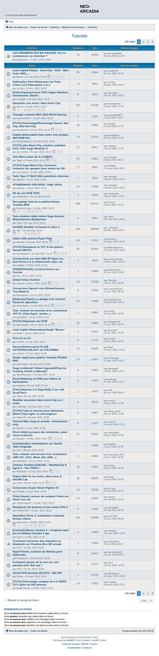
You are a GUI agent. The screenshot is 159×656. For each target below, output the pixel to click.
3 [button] (148, 42)
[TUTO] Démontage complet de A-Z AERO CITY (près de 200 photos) (39, 583)
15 (44, 525)
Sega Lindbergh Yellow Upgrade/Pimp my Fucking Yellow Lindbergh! (39, 370)
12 (38, 109)
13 (43, 109)
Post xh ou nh (22, 338)
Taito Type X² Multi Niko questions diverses (41, 176)
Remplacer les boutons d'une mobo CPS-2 (40, 507)
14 (39, 525)
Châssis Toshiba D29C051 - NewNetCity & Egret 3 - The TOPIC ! (40, 466)
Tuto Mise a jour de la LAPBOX (32, 156)
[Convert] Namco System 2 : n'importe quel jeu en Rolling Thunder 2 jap (41, 532)
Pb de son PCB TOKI (26, 193)
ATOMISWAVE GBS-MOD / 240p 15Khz (37, 184)
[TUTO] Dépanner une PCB (30, 321)
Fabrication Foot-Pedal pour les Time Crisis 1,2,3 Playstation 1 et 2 (37, 83)
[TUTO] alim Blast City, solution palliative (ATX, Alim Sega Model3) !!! (39, 147)
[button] (153, 41)
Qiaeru (94, 644)
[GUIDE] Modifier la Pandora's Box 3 (36, 227)
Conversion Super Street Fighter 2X (36, 487)
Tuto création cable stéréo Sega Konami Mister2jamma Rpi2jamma (38, 218)
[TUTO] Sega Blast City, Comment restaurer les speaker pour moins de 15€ (39, 167)
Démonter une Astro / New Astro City (36, 103)
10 (29, 109)
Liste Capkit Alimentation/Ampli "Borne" (39, 329)
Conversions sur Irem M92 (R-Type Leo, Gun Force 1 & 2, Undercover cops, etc (38, 260)
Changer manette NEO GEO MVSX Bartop (39, 114)
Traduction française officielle (75, 644)
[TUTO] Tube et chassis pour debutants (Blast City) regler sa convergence (38, 412)
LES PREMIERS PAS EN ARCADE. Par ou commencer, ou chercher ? (39, 54)
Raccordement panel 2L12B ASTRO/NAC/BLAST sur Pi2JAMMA (36, 348)
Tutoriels (79, 36)
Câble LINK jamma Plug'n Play (32, 238)
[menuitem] (9, 21)
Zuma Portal (84, 637)
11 (34, 109)
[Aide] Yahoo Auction (26, 279)
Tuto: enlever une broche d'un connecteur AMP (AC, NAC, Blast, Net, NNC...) (40, 456)
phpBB (70, 640)
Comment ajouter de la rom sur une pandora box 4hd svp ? (36, 564)
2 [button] (143, 42)
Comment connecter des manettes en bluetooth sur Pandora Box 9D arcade (37, 542)
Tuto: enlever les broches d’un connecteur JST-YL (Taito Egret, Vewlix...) (40, 312)
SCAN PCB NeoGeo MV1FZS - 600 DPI (37, 573)
